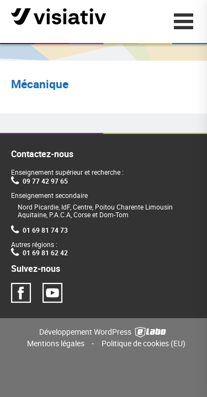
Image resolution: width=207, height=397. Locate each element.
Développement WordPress (103, 331)
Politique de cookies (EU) (143, 343)
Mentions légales (55, 343)
